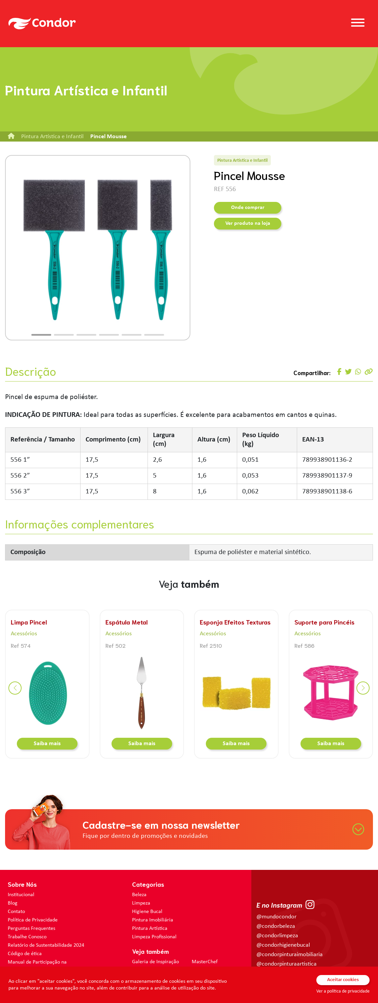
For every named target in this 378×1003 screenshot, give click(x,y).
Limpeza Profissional (154, 937)
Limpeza (141, 903)
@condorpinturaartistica (286, 964)
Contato (16, 911)
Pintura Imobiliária (152, 920)
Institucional (21, 895)
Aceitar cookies (343, 979)
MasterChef (205, 962)
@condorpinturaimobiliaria (289, 954)
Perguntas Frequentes (31, 928)
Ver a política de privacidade (343, 991)
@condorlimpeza (277, 936)
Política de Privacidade (33, 920)
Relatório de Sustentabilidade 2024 (46, 945)
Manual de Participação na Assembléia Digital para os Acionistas (48, 966)
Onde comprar (247, 207)
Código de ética (25, 953)
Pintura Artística (149, 928)
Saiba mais (47, 743)
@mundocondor (276, 917)
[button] (41, 335)
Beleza (139, 895)
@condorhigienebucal (283, 945)
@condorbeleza (275, 926)
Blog (13, 903)
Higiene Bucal (147, 911)
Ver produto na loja (247, 223)
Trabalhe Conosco (27, 937)
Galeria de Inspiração (155, 962)
